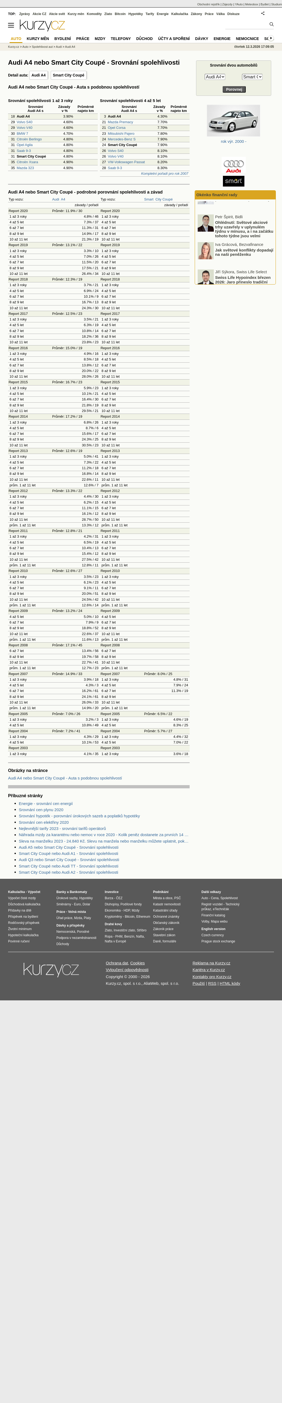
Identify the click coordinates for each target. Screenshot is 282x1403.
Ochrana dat (117, 963)
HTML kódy (230, 983)
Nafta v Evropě (115, 941)
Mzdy (100, 39)
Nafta (140, 936)
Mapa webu (219, 921)
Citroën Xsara (27, 162)
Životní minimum (20, 929)
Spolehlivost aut (42, 46)
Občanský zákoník (166, 923)
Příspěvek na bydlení (23, 917)
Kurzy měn (76, 14)
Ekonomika (113, 910)
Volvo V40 (24, 128)
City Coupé (164, 199)
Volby (205, 921)
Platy (87, 918)
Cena (215, 898)
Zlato (108, 14)
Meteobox (251, 4)
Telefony (121, 39)
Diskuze (233, 14)
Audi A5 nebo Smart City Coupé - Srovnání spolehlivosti (68, 847)
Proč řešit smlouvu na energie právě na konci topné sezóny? (244, 211)
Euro (77, 904)
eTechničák (221, 909)
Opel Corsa (117, 128)
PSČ (177, 898)
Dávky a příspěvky (70, 925)
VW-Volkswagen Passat (126, 162)
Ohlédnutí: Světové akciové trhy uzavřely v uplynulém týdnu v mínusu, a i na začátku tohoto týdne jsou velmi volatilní (235, 246)
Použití (199, 983)
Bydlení (62, 39)
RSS (212, 983)
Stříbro (141, 930)
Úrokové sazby (66, 898)
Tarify (150, 14)
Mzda (78, 918)
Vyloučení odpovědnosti (127, 969)
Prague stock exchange (218, 941)
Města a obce (162, 898)
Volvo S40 (24, 122)
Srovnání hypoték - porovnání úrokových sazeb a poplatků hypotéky (79, 816)
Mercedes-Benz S (122, 139)
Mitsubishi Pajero (121, 134)
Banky (61, 892)
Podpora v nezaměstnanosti (76, 938)
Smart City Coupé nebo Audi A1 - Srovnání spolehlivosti (68, 853)
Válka (220, 14)
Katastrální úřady (165, 910)
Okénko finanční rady (216, 194)
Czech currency (212, 935)
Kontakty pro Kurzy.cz (212, 976)
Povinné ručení (19, 941)
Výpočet (34, 892)
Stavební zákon (164, 935)
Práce (209, 14)
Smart (149, 199)
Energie (163, 14)
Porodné (83, 932)
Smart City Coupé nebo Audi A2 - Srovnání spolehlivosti (68, 872)
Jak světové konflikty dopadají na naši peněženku (244, 266)
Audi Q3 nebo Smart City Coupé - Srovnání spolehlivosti (69, 859)
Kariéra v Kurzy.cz (209, 969)
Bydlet (265, 4)
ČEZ (119, 898)
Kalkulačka (179, 14)
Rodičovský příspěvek (23, 923)
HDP (127, 910)
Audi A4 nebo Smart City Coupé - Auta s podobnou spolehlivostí (65, 778)
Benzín (129, 936)
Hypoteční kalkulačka (23, 935)
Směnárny (63, 904)
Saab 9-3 (24, 151)
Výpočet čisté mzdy (22, 898)
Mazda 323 (25, 168)
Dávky (201, 39)
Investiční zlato (124, 930)
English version (213, 929)
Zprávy (24, 14)
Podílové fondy (131, 904)
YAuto (239, 4)
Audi (55, 199)
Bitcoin (120, 14)
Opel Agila (24, 145)
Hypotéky (135, 14)
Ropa (109, 936)
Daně (157, 941)
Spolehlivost (229, 898)
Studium (276, 4)
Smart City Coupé (68, 75)
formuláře (169, 941)
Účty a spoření (174, 39)
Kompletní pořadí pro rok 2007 (164, 174)
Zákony (196, 14)
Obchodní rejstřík (208, 4)
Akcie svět (57, 14)
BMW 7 (22, 134)
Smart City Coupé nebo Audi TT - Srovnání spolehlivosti (68, 866)
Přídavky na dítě (19, 910)
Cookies (137, 963)
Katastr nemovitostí (167, 904)
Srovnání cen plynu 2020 (41, 809)
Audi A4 (38, 75)
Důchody (62, 944)
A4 (63, 199)
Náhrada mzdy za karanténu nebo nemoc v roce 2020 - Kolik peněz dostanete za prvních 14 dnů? (104, 834)
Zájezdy (227, 4)
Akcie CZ (39, 14)
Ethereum (143, 917)
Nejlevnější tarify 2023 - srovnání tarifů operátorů (62, 828)
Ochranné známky (166, 917)
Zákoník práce (163, 929)
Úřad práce (64, 918)
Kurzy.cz (13, 46)
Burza (109, 898)
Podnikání (160, 892)
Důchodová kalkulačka (24, 904)
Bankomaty (78, 892)
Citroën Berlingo (29, 139)
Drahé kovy (113, 924)
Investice (111, 892)
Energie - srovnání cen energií (46, 803)
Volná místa (77, 912)
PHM (118, 936)
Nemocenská (65, 932)
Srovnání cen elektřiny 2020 (44, 822)
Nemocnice (247, 39)
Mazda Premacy (120, 122)
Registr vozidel (212, 904)
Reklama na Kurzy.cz (211, 963)
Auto (25, 46)
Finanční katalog (213, 915)
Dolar (86, 904)
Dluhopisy (112, 904)
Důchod (144, 39)
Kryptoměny (113, 917)
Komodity (94, 14)
